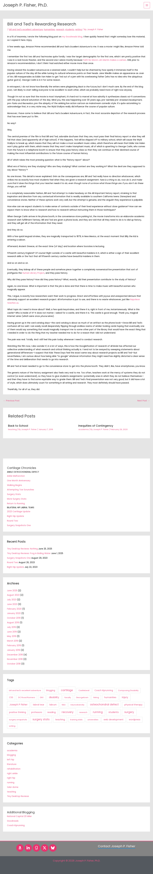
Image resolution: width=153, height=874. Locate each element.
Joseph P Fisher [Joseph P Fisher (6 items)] (18, 704)
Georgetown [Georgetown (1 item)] (82, 697)
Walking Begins (14, 485)
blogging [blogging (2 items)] (50, 690)
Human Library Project (33, 273)
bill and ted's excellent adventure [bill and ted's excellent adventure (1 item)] (25, 690)
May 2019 (11, 636)
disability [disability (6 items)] (54, 697)
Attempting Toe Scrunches (20, 489)
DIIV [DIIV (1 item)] (42, 697)
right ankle (12, 773)
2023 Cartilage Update (18, 511)
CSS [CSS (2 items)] (11, 697)
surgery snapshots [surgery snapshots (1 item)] (18, 719)
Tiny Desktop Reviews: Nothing (22, 548)
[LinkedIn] (28, 848)
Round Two (12, 520)
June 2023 (12, 604)
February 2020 (14, 608)
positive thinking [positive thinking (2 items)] (17, 712)
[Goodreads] (36, 848)
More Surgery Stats (16, 498)
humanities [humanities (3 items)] (110, 697)
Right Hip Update (15, 516)
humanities (49, 29)
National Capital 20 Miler (19, 816)
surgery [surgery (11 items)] (129, 712)
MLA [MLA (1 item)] (64, 704)
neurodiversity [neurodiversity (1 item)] (77, 704)
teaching (12, 429)
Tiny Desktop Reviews (18, 796)
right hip (11, 778)
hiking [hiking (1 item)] (96, 697)
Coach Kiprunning (16, 825)
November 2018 (15, 659)
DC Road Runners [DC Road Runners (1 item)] (26, 697)
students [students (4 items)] (114, 712)
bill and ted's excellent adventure (26, 29)
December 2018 (15, 654)
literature (11, 764)
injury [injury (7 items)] (125, 697)
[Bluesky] (53, 848)
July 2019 (11, 627)
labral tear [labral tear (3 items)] (38, 704)
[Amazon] (20, 848)
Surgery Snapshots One (19, 525)
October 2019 (14, 618)
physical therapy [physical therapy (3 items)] (133, 704)
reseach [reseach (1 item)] (83, 712)
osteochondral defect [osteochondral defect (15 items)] (104, 704)
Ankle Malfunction (16, 476)
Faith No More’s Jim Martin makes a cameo (104, 60)
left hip (10, 759)
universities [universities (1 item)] (92, 719)
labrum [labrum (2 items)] (53, 704)
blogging (11, 755)
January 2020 (14, 613)
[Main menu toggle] (147, 5)
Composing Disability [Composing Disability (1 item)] (128, 690)
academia (83, 429)
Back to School (18, 426)
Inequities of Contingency (95, 426)
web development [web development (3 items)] (113, 719)
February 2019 (14, 645)
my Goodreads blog (72, 36)
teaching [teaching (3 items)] (60, 719)
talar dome (12, 787)
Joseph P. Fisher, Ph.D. (28, 5)
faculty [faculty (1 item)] (67, 697)
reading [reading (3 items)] (51, 712)
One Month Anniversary (18, 480)
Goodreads (13, 821)
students (69, 29)
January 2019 (13, 650)
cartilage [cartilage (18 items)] (67, 690)
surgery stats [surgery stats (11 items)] (41, 719)
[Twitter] (44, 848)
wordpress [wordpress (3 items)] (134, 719)
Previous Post (11, 400)
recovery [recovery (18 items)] (67, 712)
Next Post (143, 400)
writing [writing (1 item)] (12, 726)
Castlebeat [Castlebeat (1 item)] (84, 690)
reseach (60, 29)
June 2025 (12, 590)
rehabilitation (13, 768)
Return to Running (16, 503)
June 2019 (12, 631)
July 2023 (11, 599)
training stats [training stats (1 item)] (76, 719)
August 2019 (13, 622)
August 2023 (13, 595)
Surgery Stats (14, 494)
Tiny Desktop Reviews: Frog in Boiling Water (29, 553)
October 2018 (14, 663)
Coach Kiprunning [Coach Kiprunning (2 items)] (103, 690)
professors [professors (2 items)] (36, 712)
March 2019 (12, 640)
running (10, 782)
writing (78, 29)
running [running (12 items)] (98, 712)
